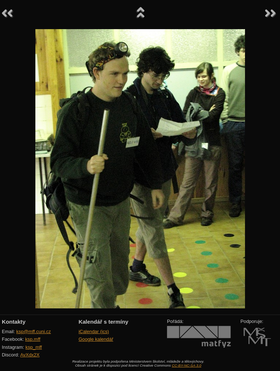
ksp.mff (32, 339)
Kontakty (14, 322)
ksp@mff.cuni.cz (33, 331)
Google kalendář (95, 339)
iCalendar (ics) (93, 331)
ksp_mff (34, 347)
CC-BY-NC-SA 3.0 (186, 365)
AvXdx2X (29, 355)
